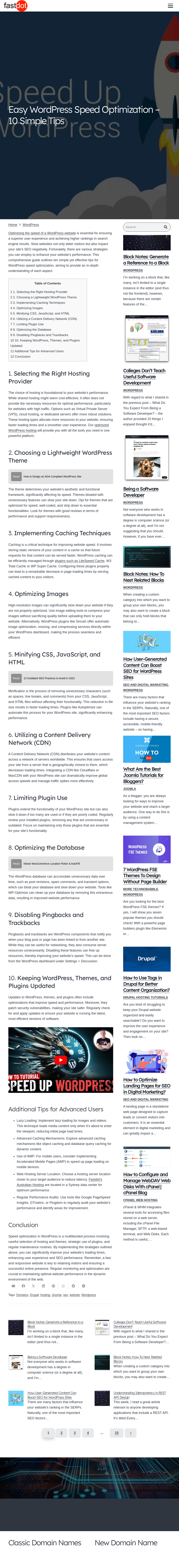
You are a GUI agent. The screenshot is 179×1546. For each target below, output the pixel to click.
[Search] (147, 228)
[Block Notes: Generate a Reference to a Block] (147, 243)
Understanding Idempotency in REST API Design (140, 1395)
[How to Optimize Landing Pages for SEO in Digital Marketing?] (147, 1062)
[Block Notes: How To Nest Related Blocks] (147, 557)
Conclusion (20, 356)
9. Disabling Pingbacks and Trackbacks (39, 335)
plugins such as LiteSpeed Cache (79, 561)
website (75, 1295)
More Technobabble (140, 890)
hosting (45, 1295)
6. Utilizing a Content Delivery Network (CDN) (43, 319)
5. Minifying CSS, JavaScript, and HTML (40, 313)
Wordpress (88, 1295)
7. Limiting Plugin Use (27, 324)
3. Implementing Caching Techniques (37, 302)
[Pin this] (53, 1286)
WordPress (133, 271)
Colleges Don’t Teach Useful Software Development (144, 378)
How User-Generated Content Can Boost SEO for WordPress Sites (51, 1395)
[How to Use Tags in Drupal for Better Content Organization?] (147, 960)
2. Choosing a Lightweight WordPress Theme (43, 297)
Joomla (129, 789)
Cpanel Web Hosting (140, 1201)
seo (65, 1295)
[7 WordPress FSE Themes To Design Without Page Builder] (147, 850)
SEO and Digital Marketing (145, 685)
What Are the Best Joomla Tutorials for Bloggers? (143, 776)
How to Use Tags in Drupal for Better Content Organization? (146, 985)
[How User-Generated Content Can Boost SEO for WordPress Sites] (147, 643)
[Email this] (13, 1286)
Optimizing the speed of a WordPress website (42, 233)
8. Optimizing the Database (30, 329)
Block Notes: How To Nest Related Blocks (138, 1359)
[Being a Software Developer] (147, 459)
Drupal (34, 1295)
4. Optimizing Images (26, 308)
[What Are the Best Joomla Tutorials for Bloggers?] (147, 750)
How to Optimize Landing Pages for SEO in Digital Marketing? (146, 1087)
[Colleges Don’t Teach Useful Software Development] (147, 340)
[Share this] (23, 1286)
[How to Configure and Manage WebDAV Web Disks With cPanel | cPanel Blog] (147, 1158)
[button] (170, 5)
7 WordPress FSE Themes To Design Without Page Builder (145, 876)
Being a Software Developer (47, 1357)
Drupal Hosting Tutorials (145, 998)
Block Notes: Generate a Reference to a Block (55, 1324)
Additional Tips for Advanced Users (37, 351)
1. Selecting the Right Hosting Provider (39, 292)
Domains (22, 1295)
